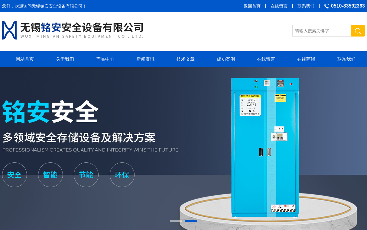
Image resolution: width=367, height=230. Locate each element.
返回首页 (252, 6)
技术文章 (186, 59)
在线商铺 (306, 59)
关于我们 (65, 59)
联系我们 (305, 6)
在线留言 (279, 6)
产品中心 (105, 59)
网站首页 (25, 59)
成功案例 (226, 59)
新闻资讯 (145, 59)
